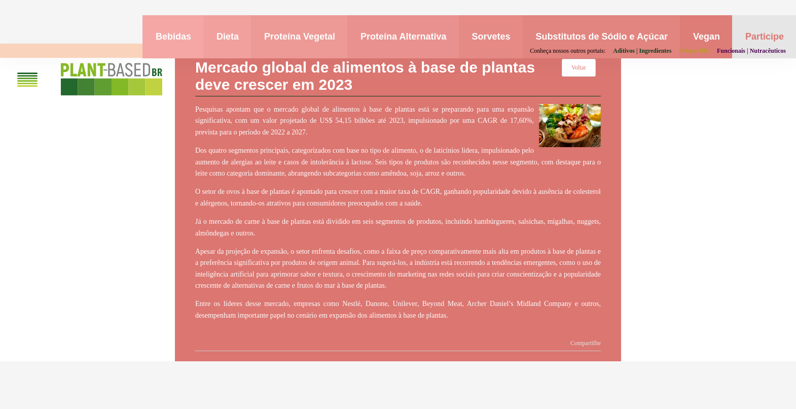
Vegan (706, 36)
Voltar (578, 67)
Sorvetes (491, 36)
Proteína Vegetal (299, 36)
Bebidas (173, 36)
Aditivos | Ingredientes (642, 50)
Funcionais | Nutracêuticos (751, 50)
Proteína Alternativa (403, 36)
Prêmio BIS (694, 50)
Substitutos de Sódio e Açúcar (602, 36)
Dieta (227, 36)
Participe (764, 36)
